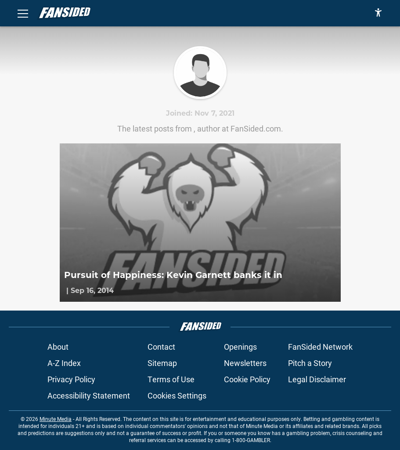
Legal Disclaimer (317, 379)
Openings (240, 346)
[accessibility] (378, 13)
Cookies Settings (177, 395)
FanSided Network (320, 346)
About (57, 346)
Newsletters (245, 363)
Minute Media (56, 418)
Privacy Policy (71, 379)
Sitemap (162, 363)
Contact (161, 346)
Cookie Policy (247, 379)
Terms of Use (171, 379)
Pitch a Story (310, 363)
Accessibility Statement (88, 395)
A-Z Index (64, 363)
